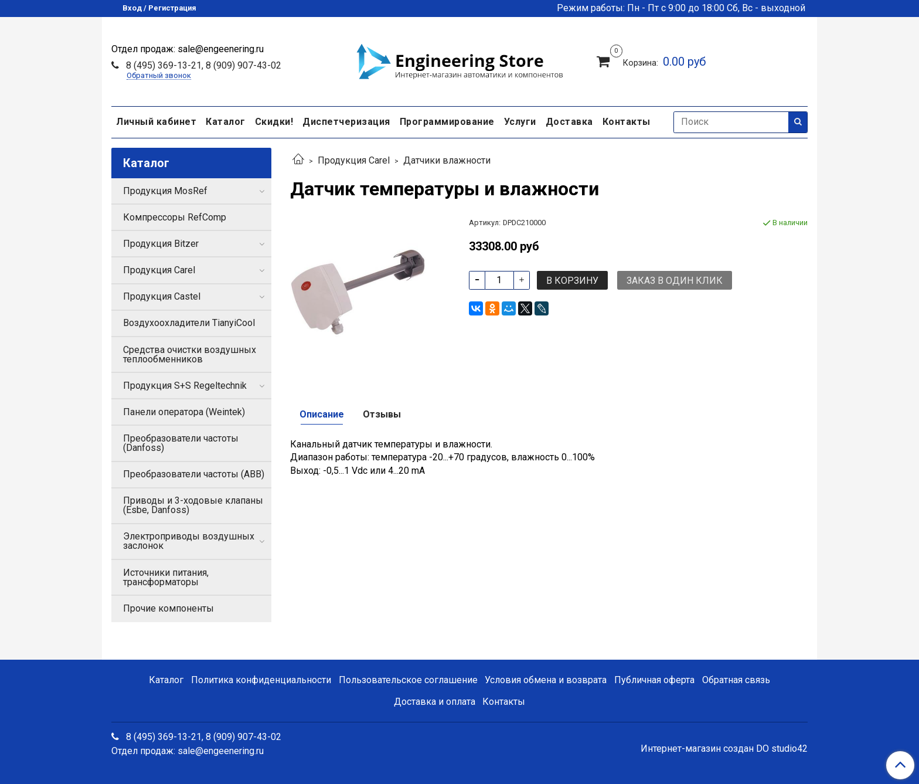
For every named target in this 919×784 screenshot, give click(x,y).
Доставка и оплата (434, 701)
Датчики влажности (447, 160)
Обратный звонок (159, 76)
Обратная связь (736, 679)
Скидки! (274, 121)
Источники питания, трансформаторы (166, 577)
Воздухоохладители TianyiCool (189, 322)
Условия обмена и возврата (546, 679)
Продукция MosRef (165, 190)
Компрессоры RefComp (174, 217)
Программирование (447, 121)
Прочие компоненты (168, 608)
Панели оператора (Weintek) (184, 412)
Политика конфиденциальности (261, 679)
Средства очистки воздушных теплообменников (189, 354)
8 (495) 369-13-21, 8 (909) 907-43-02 (202, 65)
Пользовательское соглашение (408, 679)
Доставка (569, 121)
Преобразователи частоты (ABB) (193, 474)
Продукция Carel (354, 160)
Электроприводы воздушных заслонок (188, 541)
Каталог (226, 121)
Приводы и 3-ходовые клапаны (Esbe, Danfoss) (193, 505)
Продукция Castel (161, 296)
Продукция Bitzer (161, 243)
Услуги (520, 121)
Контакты (627, 121)
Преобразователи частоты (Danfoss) (181, 443)
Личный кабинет (156, 121)
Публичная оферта (654, 679)
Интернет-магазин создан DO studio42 (724, 749)
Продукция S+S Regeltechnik (185, 385)
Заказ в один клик (675, 280)
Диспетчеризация (346, 121)
